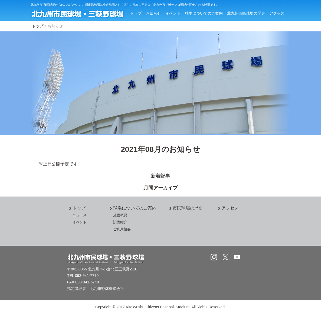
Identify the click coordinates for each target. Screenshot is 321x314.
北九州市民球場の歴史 (246, 13)
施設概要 (120, 215)
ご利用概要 (122, 229)
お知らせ (153, 13)
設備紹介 (120, 222)
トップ (136, 13)
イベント (173, 13)
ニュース (80, 215)
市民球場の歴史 (185, 208)
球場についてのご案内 (204, 13)
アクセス (276, 13)
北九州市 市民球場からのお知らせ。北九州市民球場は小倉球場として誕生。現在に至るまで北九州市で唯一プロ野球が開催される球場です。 (125, 4)
